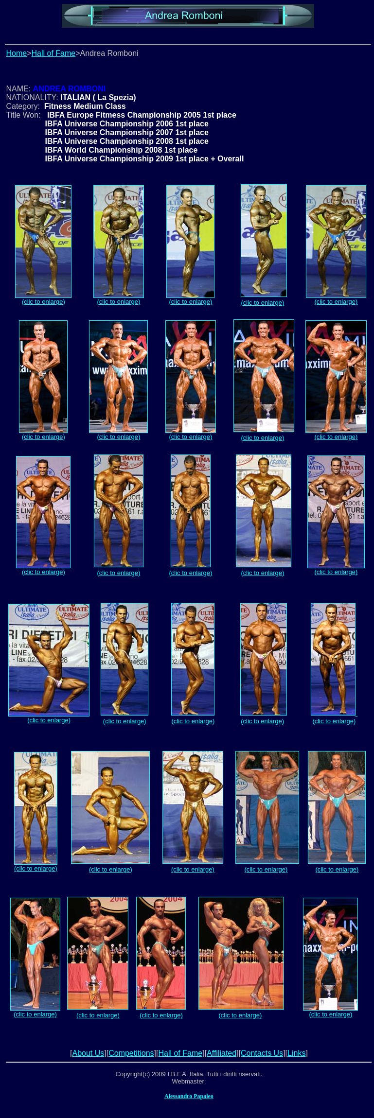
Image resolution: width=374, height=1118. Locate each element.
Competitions (131, 1053)
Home (16, 53)
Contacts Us (262, 1053)
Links (296, 1053)
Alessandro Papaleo (189, 1096)
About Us (88, 1053)
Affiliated (221, 1053)
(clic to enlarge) (43, 298)
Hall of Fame (53, 53)
